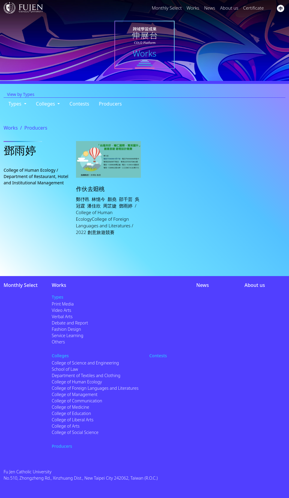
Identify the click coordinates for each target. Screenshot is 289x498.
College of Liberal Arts (72, 420)
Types (57, 297)
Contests (79, 103)
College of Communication (77, 401)
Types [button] (15, 103)
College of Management (74, 394)
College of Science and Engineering (85, 363)
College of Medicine (70, 407)
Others (58, 342)
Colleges (60, 355)
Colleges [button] (46, 103)
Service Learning (67, 335)
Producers (110, 103)
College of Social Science (75, 432)
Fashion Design (66, 329)
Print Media (63, 304)
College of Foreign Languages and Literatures (95, 388)
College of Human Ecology (77, 382)
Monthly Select (167, 8)
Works (193, 8)
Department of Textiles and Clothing (86, 375)
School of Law (65, 369)
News (209, 8)
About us (229, 8)
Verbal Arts (62, 316)
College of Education (71, 413)
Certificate (253, 8)
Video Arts (61, 310)
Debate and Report (70, 323)
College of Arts (66, 426)
